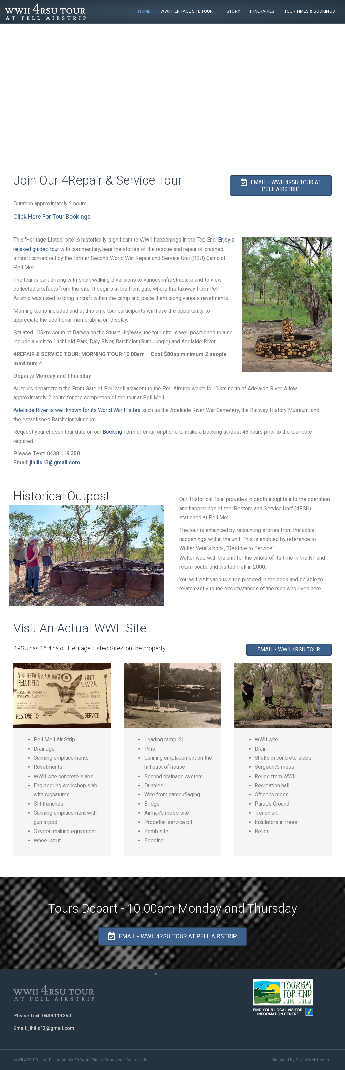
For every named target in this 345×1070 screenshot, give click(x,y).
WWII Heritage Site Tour (186, 11)
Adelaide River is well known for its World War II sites (76, 410)
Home (144, 11)
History (231, 11)
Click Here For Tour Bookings (52, 216)
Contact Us (136, 1060)
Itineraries (262, 11)
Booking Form (119, 432)
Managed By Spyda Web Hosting (302, 1060)
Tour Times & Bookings (309, 11)
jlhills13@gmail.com (55, 462)
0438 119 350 (56, 1015)
